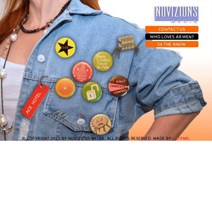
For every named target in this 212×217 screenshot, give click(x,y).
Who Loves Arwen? (172, 36)
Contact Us (172, 29)
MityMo (181, 138)
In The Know (172, 44)
